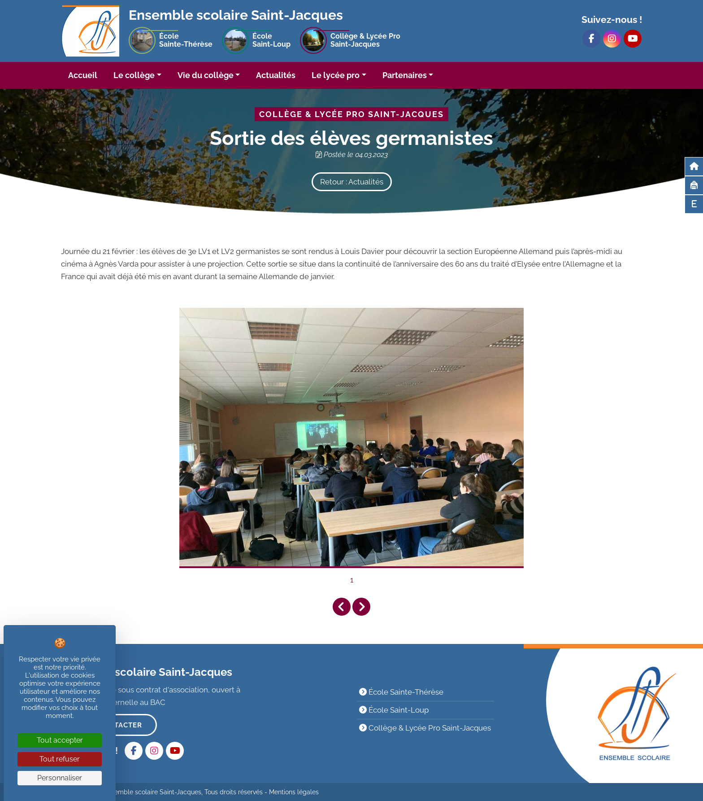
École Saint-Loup (394, 709)
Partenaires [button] (404, 75)
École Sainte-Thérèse (401, 691)
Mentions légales (294, 792)
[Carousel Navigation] (351, 607)
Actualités (275, 75)
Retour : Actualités (351, 181)
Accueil (82, 75)
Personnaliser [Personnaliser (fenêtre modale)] (59, 778)
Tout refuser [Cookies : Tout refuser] (59, 759)
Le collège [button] (134, 75)
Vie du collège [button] (206, 75)
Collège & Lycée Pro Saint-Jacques (425, 727)
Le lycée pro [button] (336, 75)
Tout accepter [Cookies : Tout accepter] (60, 740)
